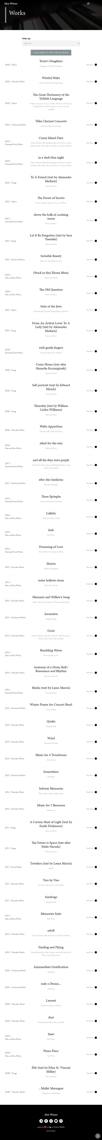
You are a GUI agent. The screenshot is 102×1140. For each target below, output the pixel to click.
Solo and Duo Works (13, 277)
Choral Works (16, 867)
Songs (14, 182)
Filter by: (26, 39)
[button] (93, 3)
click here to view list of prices (51, 52)
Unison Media (59, 1126)
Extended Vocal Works (14, 144)
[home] (11, 3)
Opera (14, 64)
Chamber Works (18, 81)
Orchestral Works (19, 124)
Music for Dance (18, 259)
